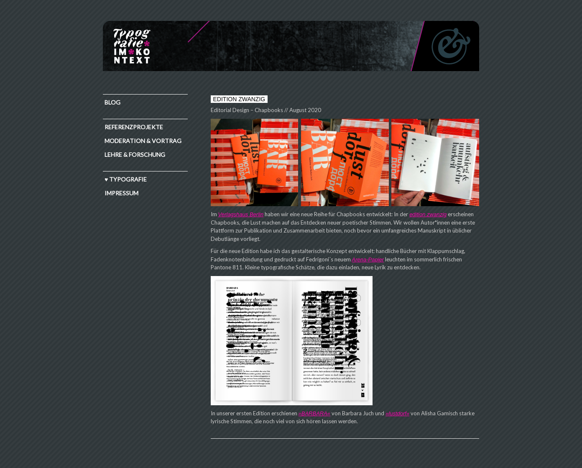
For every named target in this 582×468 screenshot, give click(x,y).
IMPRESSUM (121, 193)
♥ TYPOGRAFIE (126, 179)
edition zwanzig (428, 214)
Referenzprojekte (134, 126)
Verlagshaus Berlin (241, 214)
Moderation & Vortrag (143, 140)
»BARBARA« (315, 413)
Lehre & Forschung (135, 154)
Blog (112, 102)
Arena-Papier (368, 259)
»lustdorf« (397, 413)
